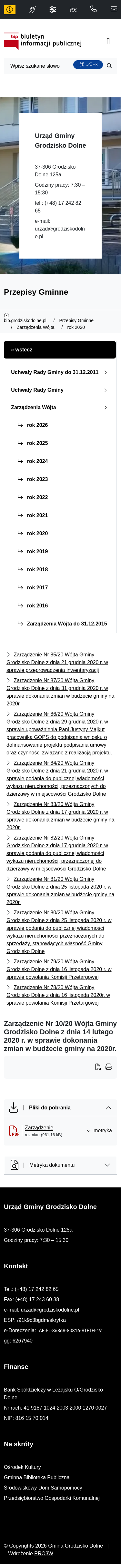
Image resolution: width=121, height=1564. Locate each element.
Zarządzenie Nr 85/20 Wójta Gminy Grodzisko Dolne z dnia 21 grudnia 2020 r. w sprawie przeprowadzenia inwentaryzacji (57, 662)
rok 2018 (33, 569)
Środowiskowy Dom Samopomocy (43, 1487)
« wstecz (21, 349)
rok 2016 (33, 605)
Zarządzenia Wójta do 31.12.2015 (62, 623)
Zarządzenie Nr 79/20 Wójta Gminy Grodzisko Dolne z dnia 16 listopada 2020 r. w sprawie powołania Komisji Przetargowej (59, 969)
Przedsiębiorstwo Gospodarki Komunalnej (52, 1498)
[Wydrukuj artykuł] (100, 1067)
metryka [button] (99, 1130)
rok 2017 (33, 587)
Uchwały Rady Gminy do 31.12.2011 (60, 372)
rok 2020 (33, 533)
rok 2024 (33, 461)
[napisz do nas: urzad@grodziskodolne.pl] (114, 9)
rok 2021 (33, 515)
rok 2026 (33, 425)
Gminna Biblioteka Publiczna (37, 1477)
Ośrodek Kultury (22, 1467)
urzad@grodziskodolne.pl (50, 1310)
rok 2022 (33, 497)
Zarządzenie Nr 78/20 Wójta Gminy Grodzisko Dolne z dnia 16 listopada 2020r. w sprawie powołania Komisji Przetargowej (58, 995)
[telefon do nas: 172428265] (93, 9)
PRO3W (43, 1553)
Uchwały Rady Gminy (60, 390)
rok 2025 (33, 443)
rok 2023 (33, 479)
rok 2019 (33, 551)
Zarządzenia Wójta (60, 407)
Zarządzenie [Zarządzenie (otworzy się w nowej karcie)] (39, 1127)
